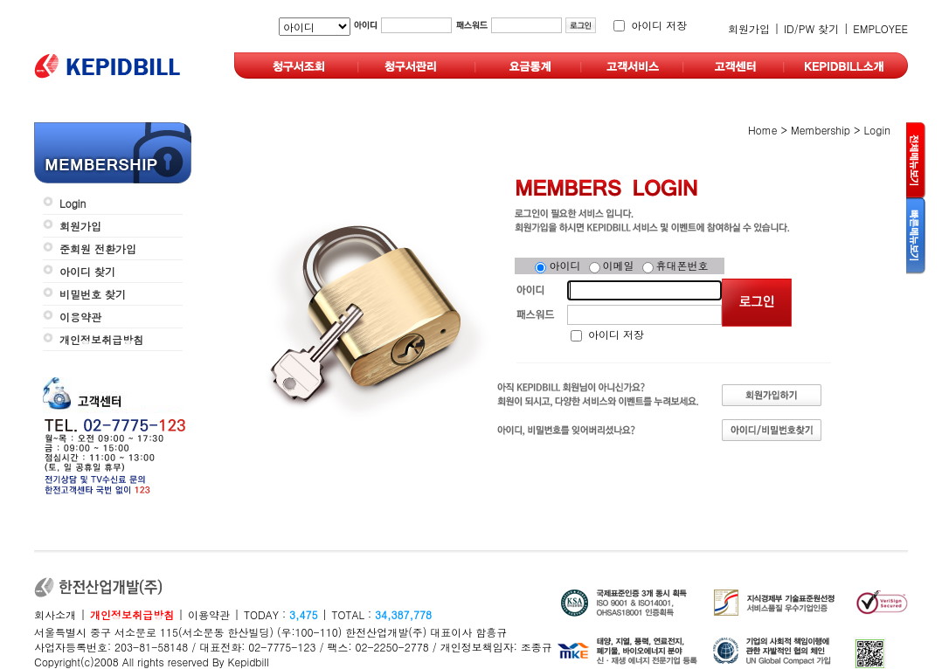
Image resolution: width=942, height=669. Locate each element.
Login (72, 203)
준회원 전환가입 (97, 248)
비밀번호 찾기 (92, 293)
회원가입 (749, 28)
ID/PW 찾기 (811, 28)
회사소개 (55, 614)
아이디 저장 (659, 24)
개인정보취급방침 (101, 339)
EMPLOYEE (880, 28)
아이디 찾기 (87, 271)
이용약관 (80, 316)
